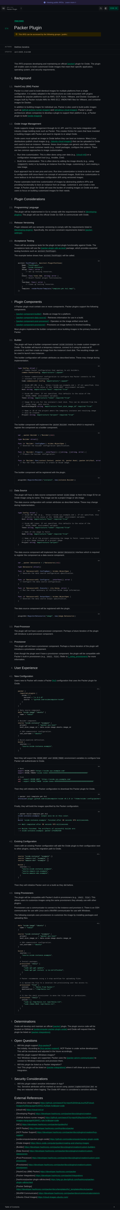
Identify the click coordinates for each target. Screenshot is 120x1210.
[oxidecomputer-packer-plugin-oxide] (50, 1029)
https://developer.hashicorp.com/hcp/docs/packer (51, 1128)
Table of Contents (60, 1207)
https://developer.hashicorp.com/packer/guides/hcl (45, 1124)
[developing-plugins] (23, 230)
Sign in (113, 8)
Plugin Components (28, 301)
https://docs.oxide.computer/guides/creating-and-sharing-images (60, 1143)
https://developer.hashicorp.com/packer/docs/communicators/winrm (69, 1193)
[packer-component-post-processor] (32, 321)
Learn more (70, 2)
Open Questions (25, 1040)
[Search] (101, 8)
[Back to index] (3, 8)
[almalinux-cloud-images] (65, 110)
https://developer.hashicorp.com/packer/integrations (59, 1176)
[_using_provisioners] (78, 656)
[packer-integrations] (41, 1032)
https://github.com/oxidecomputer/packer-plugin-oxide (74, 1139)
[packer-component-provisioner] (30, 325)
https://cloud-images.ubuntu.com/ (53, 1197)
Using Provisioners (23, 893)
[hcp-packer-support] (49, 1048)
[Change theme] (106, 8)
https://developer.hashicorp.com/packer (58, 1172)
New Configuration (23, 676)
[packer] (71, 64)
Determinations (25, 1021)
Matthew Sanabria (21, 47)
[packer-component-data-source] (31, 318)
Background (22, 78)
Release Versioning (24, 222)
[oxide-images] (34, 116)
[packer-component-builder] (28, 314)
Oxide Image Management (27, 124)
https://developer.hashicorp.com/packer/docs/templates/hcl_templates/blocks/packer (54, 1189)
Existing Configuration (25, 841)
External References (28, 1098)
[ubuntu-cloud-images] (61, 141)
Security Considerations (31, 1079)
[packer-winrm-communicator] (80, 1058)
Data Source (20, 490)
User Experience (26, 668)
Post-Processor (22, 626)
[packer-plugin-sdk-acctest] (53, 248)
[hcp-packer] (44, 1045)
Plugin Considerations (29, 199)
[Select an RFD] (14, 8)
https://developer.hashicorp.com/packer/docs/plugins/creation (63, 1114)
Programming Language (26, 207)
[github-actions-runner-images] (36, 110)
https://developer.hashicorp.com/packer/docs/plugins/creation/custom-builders (59, 1147)
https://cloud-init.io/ (35, 1110)
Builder (17, 340)
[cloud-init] (81, 155)
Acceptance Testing (24, 241)
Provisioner (20, 642)
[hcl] (54, 681)
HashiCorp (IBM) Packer (26, 86)
